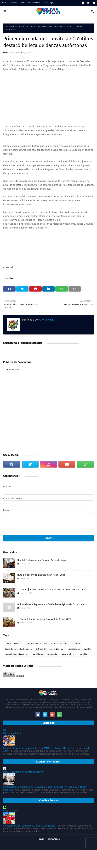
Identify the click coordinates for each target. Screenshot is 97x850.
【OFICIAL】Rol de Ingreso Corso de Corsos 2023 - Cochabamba (51, 589)
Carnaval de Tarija (59, 644)
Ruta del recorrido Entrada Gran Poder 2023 (41, 574)
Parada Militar (68, 654)
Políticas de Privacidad (30, 3)
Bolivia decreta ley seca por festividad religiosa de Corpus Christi (52, 604)
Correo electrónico (13, 498)
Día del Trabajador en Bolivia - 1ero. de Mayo (42, 560)
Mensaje (8, 510)
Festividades (37, 654)
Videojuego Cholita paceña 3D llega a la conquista (29, 825)
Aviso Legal (48, 3)
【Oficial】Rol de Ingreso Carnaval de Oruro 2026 (44, 619)
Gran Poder (52, 654)
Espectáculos (74, 649)
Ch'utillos (76, 644)
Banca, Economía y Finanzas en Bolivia (23, 772)
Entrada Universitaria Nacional (49, 649)
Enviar (48, 538)
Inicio (4, 3)
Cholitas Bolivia (11, 810)
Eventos (87, 649)
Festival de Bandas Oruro (16, 654)
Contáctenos (54, 839)
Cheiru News (13, 52)
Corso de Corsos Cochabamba (18, 649)
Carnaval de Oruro (13, 644)
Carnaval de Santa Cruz (36, 644)
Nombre (7, 486)
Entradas (16, 26)
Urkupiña (83, 654)
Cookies (13, 3)
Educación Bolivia (12, 733)
